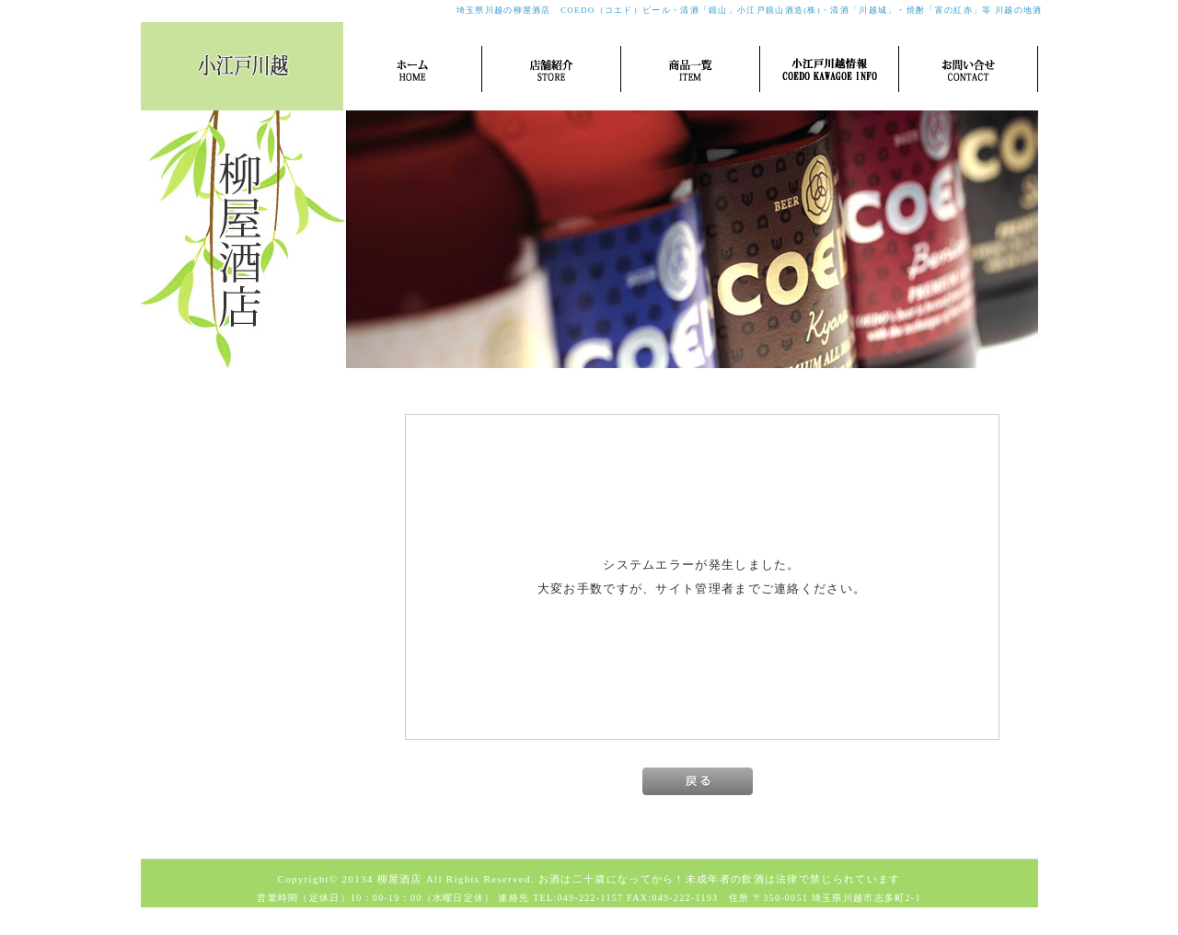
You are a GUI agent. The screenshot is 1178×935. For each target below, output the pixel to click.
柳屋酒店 (399, 878)
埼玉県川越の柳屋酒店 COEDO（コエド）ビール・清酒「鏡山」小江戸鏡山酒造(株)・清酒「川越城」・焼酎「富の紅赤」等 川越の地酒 (749, 10)
